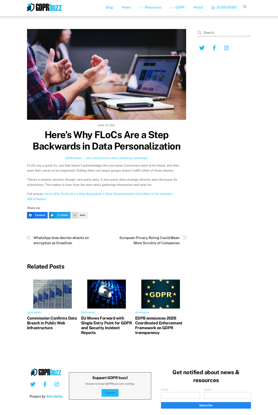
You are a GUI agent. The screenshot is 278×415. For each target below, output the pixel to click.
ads (88, 158)
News (126, 7)
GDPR (177, 7)
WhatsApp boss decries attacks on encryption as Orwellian (61, 240)
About (198, 7)
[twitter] (202, 47)
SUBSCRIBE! (224, 7)
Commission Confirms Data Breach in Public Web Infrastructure (52, 323)
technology (140, 158)
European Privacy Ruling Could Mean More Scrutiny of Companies (150, 240)
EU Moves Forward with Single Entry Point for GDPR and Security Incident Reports (106, 325)
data (114, 158)
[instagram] (227, 47)
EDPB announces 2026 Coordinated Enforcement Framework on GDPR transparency (158, 325)
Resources (150, 7)
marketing (125, 158)
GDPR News (73, 158)
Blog (109, 7)
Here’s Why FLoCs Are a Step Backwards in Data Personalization (106, 140)
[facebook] (215, 47)
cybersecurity (101, 158)
